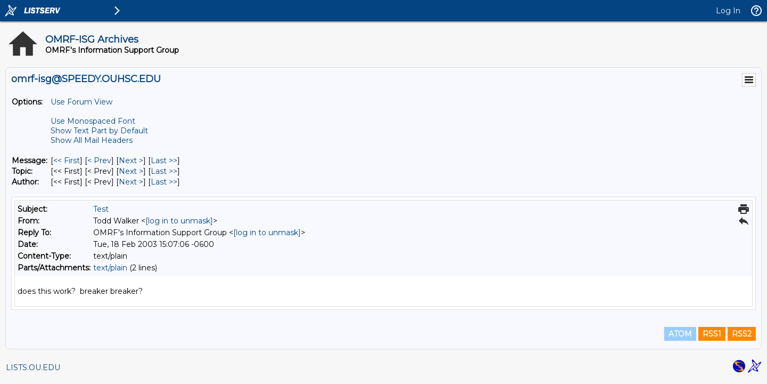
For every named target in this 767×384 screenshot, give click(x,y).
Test (101, 209)
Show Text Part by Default (99, 130)
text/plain (110, 268)
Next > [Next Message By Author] (131, 182)
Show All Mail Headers (92, 140)
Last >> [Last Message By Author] (164, 182)
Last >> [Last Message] (164, 160)
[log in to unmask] (179, 221)
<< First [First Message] (66, 160)
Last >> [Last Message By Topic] (164, 171)
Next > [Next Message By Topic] (131, 171)
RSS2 (742, 334)
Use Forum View (81, 102)
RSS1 (712, 334)
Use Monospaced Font (93, 121)
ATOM (680, 334)
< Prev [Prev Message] (99, 160)
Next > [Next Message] (131, 160)
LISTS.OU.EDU (33, 367)
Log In (728, 10)
